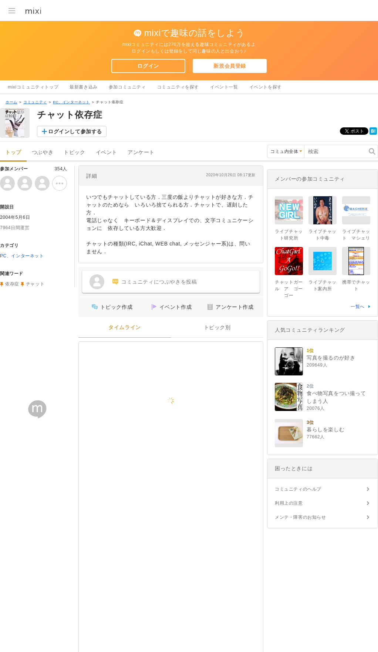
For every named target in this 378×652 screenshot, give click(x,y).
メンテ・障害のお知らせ (300, 517)
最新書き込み (84, 87)
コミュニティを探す (178, 87)
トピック (74, 152)
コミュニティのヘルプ (298, 489)
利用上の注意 (289, 503)
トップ (13, 152)
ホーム (11, 102)
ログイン (148, 66)
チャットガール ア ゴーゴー (289, 289)
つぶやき (42, 152)
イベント (106, 152)
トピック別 (217, 327)
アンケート (141, 152)
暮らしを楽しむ (325, 429)
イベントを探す (265, 87)
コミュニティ (35, 102)
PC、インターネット (71, 102)
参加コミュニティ (127, 87)
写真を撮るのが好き (331, 358)
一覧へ (358, 306)
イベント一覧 (224, 87)
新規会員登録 (229, 66)
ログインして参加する (75, 131)
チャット (35, 284)
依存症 (12, 284)
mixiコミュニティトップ (33, 87)
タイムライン (124, 327)
